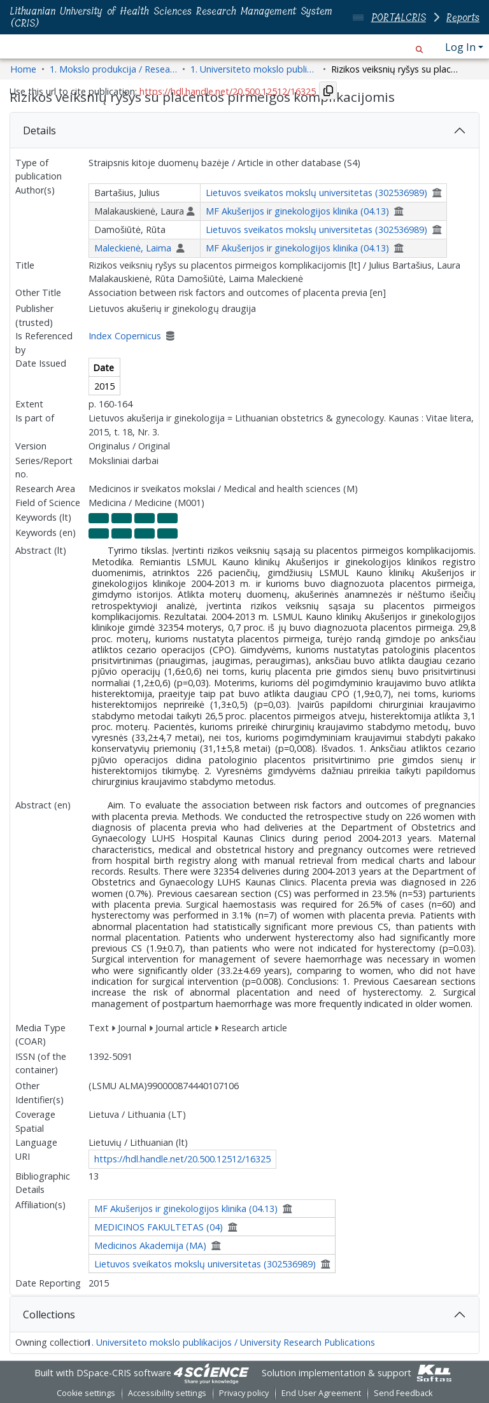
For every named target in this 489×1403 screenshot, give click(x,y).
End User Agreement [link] (321, 1393)
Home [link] (23, 69)
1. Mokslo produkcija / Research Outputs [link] (113, 69)
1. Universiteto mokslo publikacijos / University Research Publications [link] (254, 69)
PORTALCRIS (398, 17)
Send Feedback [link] (403, 1393)
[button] (419, 47)
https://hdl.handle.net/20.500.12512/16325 (182, 1159)
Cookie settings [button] (86, 1393)
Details (39, 130)
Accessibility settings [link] (167, 1393)
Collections (49, 1315)
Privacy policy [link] (244, 1393)
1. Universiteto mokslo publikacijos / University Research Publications (231, 1342)
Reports (462, 17)
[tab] (244, 130)
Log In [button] (461, 47)
